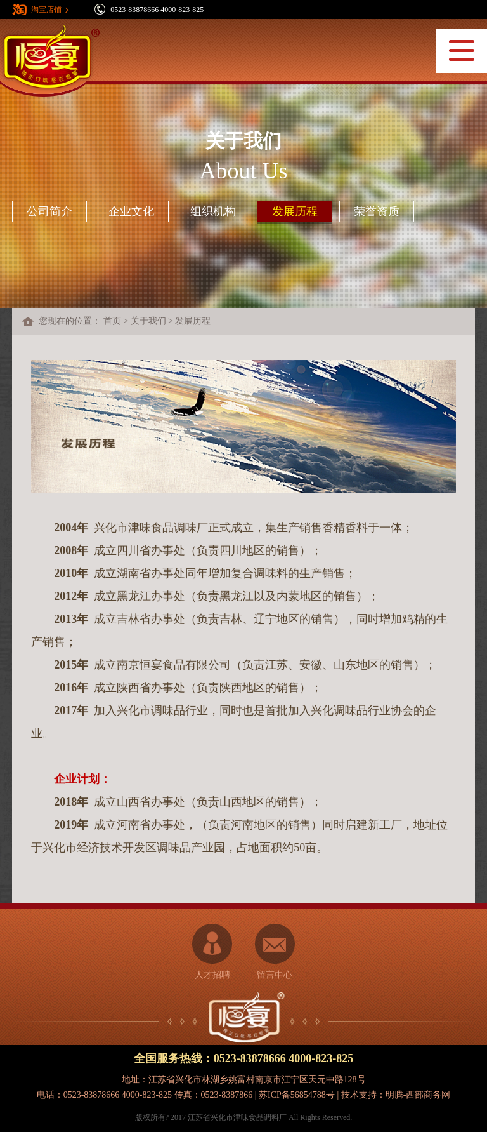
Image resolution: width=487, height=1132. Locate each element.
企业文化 (131, 211)
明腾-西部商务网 (418, 1095)
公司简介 (49, 211)
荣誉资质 (376, 211)
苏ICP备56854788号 (297, 1095)
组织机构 (213, 211)
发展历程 (295, 211)
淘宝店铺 (46, 9)
